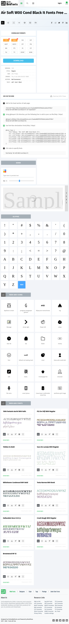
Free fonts (9, 3)
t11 (14, 52)
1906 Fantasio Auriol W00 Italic (14, 411)
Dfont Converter (38, 611)
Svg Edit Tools (48, 601)
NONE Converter (48, 611)
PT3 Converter (48, 607)
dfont (22, 52)
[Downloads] (11, 434)
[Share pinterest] (63, 22)
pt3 (14, 48)
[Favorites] (8, 22)
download (18, 61)
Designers (22, 591)
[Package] (24, 22)
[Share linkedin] (66, 22)
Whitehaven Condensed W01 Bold (15, 482)
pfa (31, 44)
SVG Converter (48, 603)
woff (6, 44)
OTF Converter (38, 603)
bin (6, 48)
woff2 (14, 44)
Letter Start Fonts (55, 591)
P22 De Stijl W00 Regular (46, 411)
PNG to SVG (37, 601)
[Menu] (33, 3)
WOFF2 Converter (49, 605)
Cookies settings (49, 613)
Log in (59, 3)
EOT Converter (59, 603)
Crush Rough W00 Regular (46, 518)
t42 (6, 52)
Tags (36, 591)
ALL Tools (57, 611)
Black (20, 82)
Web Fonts (12, 591)
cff (31, 48)
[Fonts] (35, 22)
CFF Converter (38, 609)
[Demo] (13, 22)
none (30, 52)
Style (30, 591)
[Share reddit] (55, 22)
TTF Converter (58, 601)
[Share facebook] (51, 22)
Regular (13, 71)
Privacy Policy (38, 613)
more (21, 284)
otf (23, 44)
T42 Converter (48, 609)
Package (44, 591)
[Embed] (19, 434)
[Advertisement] (52, 62)
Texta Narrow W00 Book (46, 482)
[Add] (2, 22)
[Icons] (30, 22)
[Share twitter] (59, 22)
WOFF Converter (38, 605)
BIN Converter (38, 607)
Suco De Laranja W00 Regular (48, 447)
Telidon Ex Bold (9, 447)
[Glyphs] (19, 22)
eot (31, 40)
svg (23, 40)
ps (22, 48)
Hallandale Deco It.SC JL (12, 518)
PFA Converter (59, 605)
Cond (16, 82)
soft (12, 82)
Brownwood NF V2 (9, 554)
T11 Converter (58, 609)
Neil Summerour (16, 79)
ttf (6, 40)
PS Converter (58, 607)
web (14, 40)
